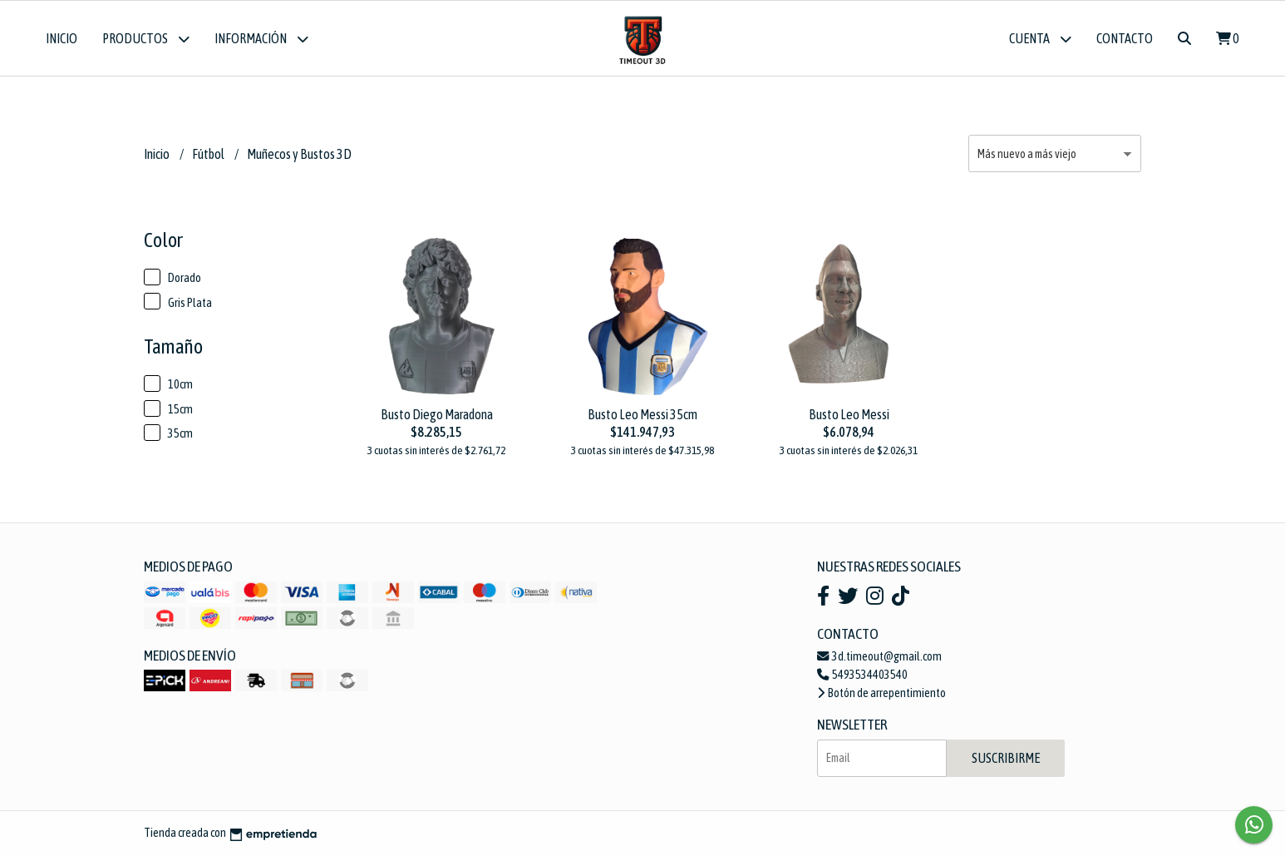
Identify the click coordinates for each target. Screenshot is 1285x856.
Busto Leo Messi (849, 414)
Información (261, 39)
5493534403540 (862, 674)
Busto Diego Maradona (437, 414)
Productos (146, 39)
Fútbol (209, 153)
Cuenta (1040, 39)
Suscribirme (1006, 757)
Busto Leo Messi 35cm (642, 414)
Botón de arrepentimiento (881, 693)
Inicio (61, 38)
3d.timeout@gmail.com (879, 656)
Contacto (1124, 38)
